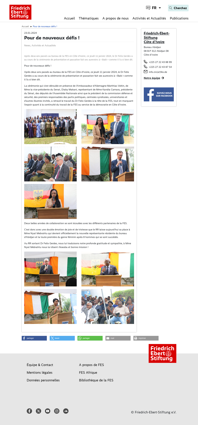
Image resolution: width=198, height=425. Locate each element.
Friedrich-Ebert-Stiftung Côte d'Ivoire (156, 37)
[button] (34, 338)
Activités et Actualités (149, 18)
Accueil (69, 18)
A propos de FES (91, 365)
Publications (179, 18)
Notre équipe (152, 78)
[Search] (178, 8)
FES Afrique (88, 372)
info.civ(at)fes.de (158, 71)
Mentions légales (39, 372)
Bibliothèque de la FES (96, 380)
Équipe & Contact (40, 365)
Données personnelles (43, 380)
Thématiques (89, 18)
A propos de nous (115, 18)
